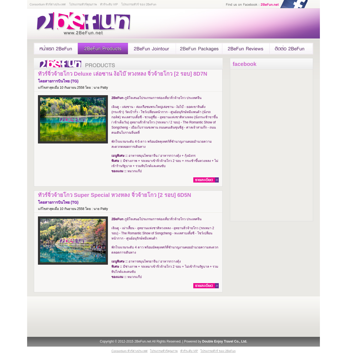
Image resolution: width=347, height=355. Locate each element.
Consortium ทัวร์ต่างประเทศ (48, 4)
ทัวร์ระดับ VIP (109, 4)
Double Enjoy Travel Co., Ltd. (224, 341)
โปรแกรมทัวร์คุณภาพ (83, 4)
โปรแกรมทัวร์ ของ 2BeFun (138, 4)
